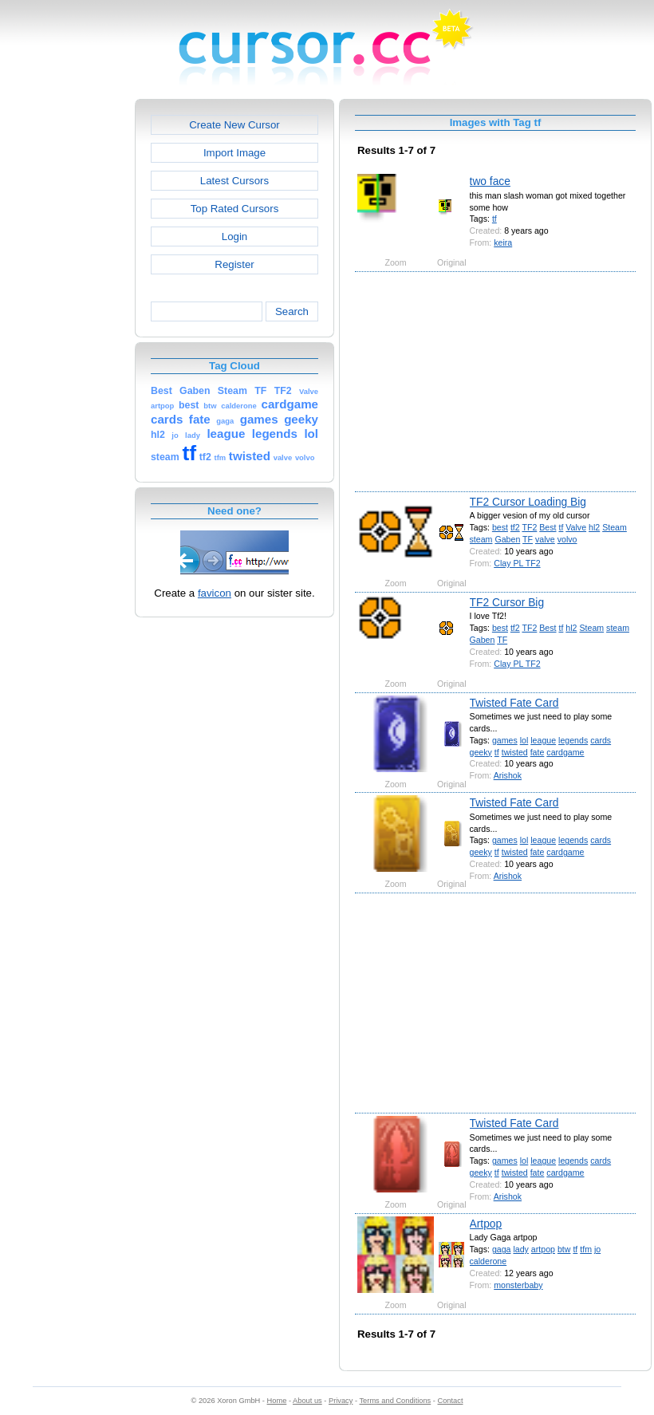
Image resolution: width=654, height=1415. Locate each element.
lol (524, 740)
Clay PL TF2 (517, 563)
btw (564, 1249)
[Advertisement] (66, 338)
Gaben (507, 539)
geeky (481, 752)
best (500, 527)
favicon (214, 593)
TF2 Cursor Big (507, 602)
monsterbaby (518, 1285)
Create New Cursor (234, 125)
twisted (515, 752)
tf (494, 218)
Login (234, 236)
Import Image (234, 153)
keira (503, 242)
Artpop (486, 1223)
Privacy (341, 1401)
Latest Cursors (234, 181)
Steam (614, 527)
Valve (575, 527)
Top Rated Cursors (235, 209)
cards (600, 740)
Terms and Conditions (395, 1401)
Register (234, 264)
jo (597, 1249)
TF (527, 539)
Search (292, 311)
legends (573, 740)
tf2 (515, 527)
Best (547, 527)
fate (537, 752)
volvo (567, 539)
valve (545, 539)
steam (481, 539)
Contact (450, 1401)
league (543, 740)
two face (490, 181)
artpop (543, 1249)
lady (520, 1249)
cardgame (565, 752)
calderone (488, 1261)
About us (307, 1401)
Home (277, 1401)
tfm (586, 1249)
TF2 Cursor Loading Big (528, 501)
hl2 (594, 527)
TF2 (529, 527)
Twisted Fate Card (514, 702)
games (505, 740)
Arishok (508, 775)
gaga (501, 1249)
